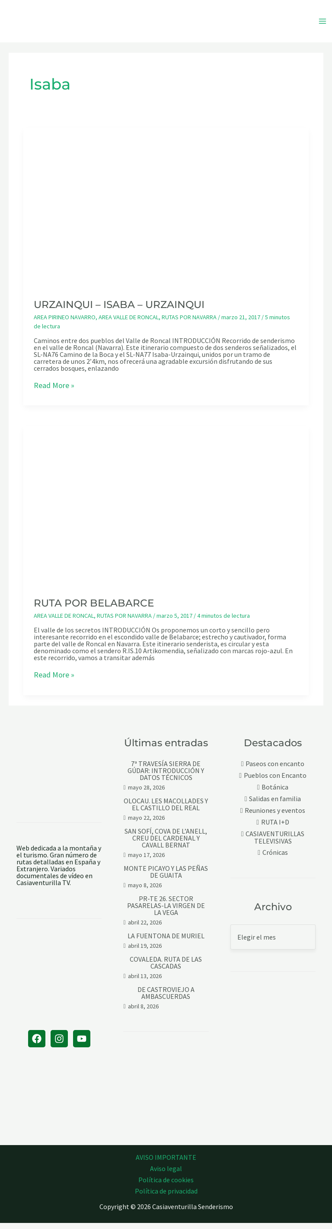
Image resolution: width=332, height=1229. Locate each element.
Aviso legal (166, 1174)
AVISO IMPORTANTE (166, 1163)
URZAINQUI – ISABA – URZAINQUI (119, 311)
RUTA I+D (275, 828)
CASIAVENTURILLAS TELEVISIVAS (275, 844)
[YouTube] (81, 1044)
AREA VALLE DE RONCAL (129, 323)
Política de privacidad (166, 1197)
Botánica (275, 793)
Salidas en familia (275, 805)
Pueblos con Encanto (275, 782)
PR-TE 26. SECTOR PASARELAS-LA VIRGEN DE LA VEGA (166, 912)
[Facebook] (36, 1044)
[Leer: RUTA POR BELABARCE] (166, 511)
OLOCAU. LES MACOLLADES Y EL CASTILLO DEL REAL (166, 811)
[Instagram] (59, 1044)
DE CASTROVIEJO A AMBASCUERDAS (166, 999)
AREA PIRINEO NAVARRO (65, 323)
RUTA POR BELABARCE (94, 609)
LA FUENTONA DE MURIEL (166, 942)
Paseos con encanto (275, 770)
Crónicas (275, 859)
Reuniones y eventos (275, 817)
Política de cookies (166, 1185)
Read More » (54, 392)
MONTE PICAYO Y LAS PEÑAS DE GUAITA (166, 878)
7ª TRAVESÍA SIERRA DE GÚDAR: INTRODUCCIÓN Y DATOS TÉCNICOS (166, 777)
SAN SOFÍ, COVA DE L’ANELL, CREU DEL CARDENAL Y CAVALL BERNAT (165, 844)
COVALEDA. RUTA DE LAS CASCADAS (166, 969)
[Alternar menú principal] (322, 24)
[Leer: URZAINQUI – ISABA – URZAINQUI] (166, 213)
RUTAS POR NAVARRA (189, 323)
